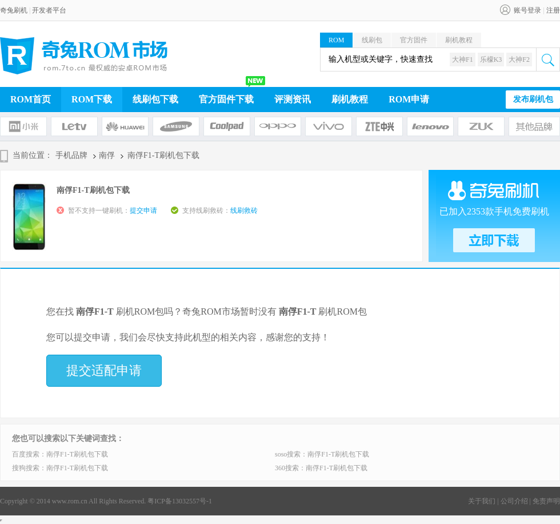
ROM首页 (30, 99)
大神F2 (519, 59)
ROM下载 (91, 99)
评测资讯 (292, 99)
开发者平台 (49, 10)
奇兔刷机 (13, 10)
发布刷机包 (533, 99)
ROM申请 (409, 99)
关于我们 (481, 501)
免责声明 (546, 501)
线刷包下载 (155, 99)
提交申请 (143, 211)
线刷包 (372, 40)
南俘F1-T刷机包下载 (77, 454)
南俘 (107, 155)
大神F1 (462, 59)
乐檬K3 (491, 59)
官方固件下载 (226, 99)
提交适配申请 (104, 370)
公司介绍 (514, 501)
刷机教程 (459, 40)
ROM (336, 40)
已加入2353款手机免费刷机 (494, 211)
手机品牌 (71, 155)
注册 (553, 10)
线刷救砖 (244, 211)
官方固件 (413, 40)
